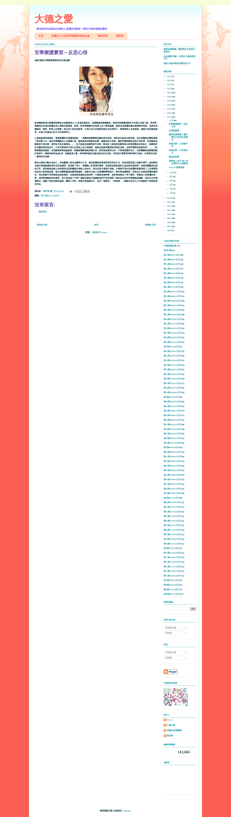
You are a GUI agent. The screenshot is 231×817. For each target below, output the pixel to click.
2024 (169, 80)
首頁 (40, 35)
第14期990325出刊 (172, 273)
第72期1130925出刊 (172, 562)
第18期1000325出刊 (172, 291)
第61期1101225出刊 (172, 507)
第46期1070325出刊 (172, 429)
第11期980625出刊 (172, 259)
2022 (169, 88)
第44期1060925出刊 (172, 420)
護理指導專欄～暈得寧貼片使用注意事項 (178, 137)
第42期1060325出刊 (172, 410)
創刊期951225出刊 (172, 594)
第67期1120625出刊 (172, 534)
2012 (169, 206)
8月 (171, 180)
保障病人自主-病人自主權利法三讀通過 (178, 162)
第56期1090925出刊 (172, 479)
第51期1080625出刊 (172, 456)
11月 (171, 172)
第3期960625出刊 (171, 397)
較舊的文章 (150, 225)
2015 (169, 117)
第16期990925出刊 (172, 282)
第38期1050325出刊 (172, 388)
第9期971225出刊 (171, 589)
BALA (170, 720)
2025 (169, 76)
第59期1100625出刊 (172, 493)
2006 (169, 230)
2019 (169, 101)
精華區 (120, 35)
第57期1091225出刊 (172, 484)
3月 (171, 189)
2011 (169, 210)
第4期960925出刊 (171, 447)
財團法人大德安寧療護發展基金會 (70, 35)
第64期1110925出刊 (172, 521)
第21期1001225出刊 (172, 305)
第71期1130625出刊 (172, 557)
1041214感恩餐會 (176, 167)
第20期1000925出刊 (172, 301)
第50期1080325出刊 (172, 452)
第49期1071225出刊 (172, 443)
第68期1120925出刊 (172, 539)
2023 (169, 84)
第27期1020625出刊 (172, 333)
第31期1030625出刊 (172, 355)
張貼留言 (42, 211)
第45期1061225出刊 (172, 424)
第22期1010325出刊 (172, 310)
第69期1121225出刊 (172, 543)
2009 (169, 218)
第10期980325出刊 (172, 255)
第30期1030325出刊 (172, 351)
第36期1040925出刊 (172, 378)
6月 (171, 184)
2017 (169, 109)
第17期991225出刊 (172, 287)
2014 (169, 198)
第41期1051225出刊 (172, 406)
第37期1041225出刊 (50, 195)
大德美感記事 (170, 246)
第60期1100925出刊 (172, 502)
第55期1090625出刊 (172, 475)
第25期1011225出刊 (172, 323)
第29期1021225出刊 (172, 342)
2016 (169, 113)
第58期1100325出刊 (172, 489)
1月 (171, 193)
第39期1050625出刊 (172, 392)
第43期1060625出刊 (172, 415)
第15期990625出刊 (172, 278)
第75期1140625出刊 (172, 576)
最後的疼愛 (174, 157)
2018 (169, 105)
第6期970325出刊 (171, 548)
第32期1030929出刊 (172, 360)
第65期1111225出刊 (172, 525)
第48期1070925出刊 (172, 438)
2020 (169, 96)
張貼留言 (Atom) (99, 232)
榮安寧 (170, 735)
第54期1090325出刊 (172, 470)
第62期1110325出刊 (172, 511)
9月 (171, 176)
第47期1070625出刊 (172, 433)
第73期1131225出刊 (172, 566)
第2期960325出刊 (171, 346)
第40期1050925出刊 (172, 401)
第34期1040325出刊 (172, 369)
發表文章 (171, 628)
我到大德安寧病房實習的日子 (177, 63)
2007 (169, 226)
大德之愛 (53, 19)
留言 (169, 633)
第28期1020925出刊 (172, 337)
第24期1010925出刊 (172, 319)
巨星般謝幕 (174, 130)
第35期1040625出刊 (172, 374)
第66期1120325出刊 (172, 530)
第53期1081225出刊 (172, 466)
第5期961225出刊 (171, 498)
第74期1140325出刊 (172, 571)
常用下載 (168, 250)
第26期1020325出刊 (172, 328)
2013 (169, 202)
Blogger (127, 810)
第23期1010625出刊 (172, 314)
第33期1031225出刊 (172, 365)
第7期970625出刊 (171, 580)
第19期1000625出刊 (172, 296)
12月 (171, 120)
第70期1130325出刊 (172, 553)
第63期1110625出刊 (172, 516)
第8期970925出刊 (171, 585)
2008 (169, 222)
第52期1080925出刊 (172, 461)
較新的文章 (42, 225)
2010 (169, 214)
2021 (169, 92)
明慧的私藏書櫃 (174, 730)
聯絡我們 (103, 35)
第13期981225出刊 (172, 268)
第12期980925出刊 (172, 264)
